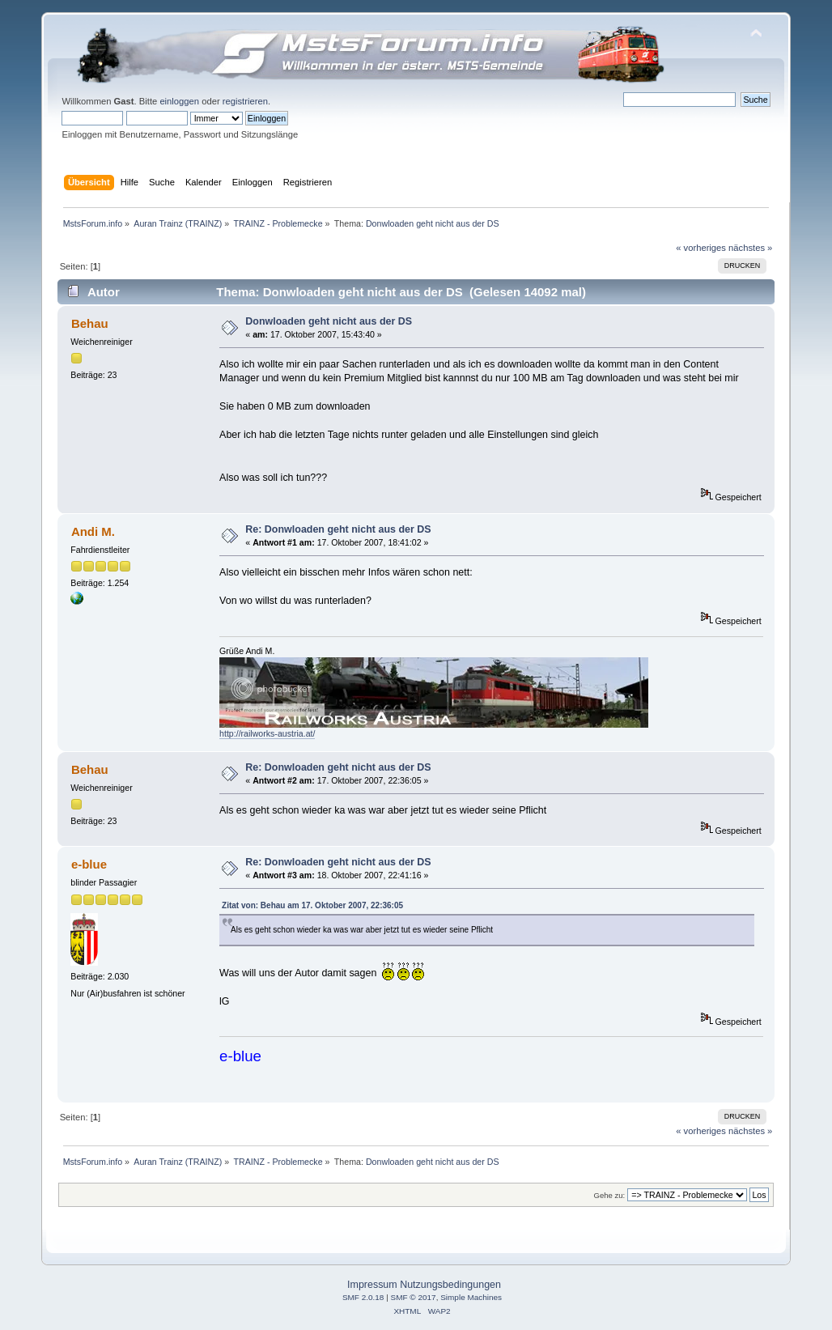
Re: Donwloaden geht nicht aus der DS (338, 529)
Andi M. (93, 531)
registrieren (245, 101)
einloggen (179, 101)
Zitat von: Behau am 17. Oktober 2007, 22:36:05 (312, 905)
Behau (89, 323)
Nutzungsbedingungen (450, 1284)
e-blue (89, 864)
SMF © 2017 (413, 1297)
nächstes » (750, 248)
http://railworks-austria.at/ (267, 733)
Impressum (372, 1284)
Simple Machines (471, 1297)
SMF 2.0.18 (363, 1297)
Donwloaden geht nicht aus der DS (328, 321)
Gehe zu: (609, 1195)
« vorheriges (701, 248)
